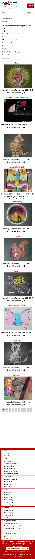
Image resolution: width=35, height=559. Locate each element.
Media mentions (10, 533)
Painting (8, 492)
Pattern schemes (11, 471)
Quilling (7, 495)
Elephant (17, 271)
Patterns (6, 451)
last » (29, 410)
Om (6, 458)
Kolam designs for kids (12, 528)
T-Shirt (7, 518)
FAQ (6, 536)
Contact (19, 556)
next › (24, 410)
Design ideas (9, 466)
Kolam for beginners (12, 523)
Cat (17, 132)
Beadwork (8, 497)
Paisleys (8, 456)
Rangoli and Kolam (10, 521)
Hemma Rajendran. (16, 90)
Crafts (6, 489)
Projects (6, 508)
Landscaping (9, 515)
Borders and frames (12, 463)
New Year (8, 481)
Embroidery (9, 500)
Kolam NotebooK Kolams (17, 306)
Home (2, 19)
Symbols (8, 453)
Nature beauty (17, 202)
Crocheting (9, 505)
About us (8, 538)
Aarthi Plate (9, 502)
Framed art (9, 510)
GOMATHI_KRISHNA (16, 194)
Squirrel (17, 236)
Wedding (8, 487)
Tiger (17, 63)
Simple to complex (11, 474)
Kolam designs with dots (13, 526)
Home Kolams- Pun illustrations (17, 98)
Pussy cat (16, 340)
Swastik (8, 461)
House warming (10, 484)
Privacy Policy (20, 554)
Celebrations (8, 476)
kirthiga (16, 402)
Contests (8, 531)
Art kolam (16, 375)
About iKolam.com (9, 554)
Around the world (11, 479)
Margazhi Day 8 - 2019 (17, 167)
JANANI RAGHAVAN (16, 125)
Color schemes (10, 468)
